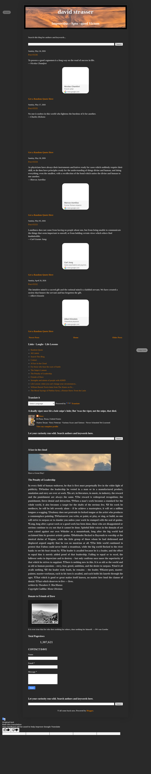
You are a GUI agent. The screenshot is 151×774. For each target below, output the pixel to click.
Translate (73, 403)
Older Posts (117, 337)
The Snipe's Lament (39, 370)
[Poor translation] (15, 730)
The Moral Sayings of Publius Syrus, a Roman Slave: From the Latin (58, 391)
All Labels (35, 353)
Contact (34, 360)
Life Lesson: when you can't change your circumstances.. (53, 384)
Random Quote (37, 350)
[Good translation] (6, 730)
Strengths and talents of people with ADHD (48, 380)
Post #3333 (33, 224)
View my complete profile (47, 426)
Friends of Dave (37, 377)
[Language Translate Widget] (41, 404)
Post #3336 (33, 55)
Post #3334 (33, 162)
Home (75, 337)
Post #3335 (33, 108)
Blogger (90, 711)
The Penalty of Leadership (41, 373)
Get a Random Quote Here (40, 99)
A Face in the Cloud (39, 363)
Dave (41, 416)
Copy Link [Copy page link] (142, 350)
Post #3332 (33, 284)
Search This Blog (38, 357)
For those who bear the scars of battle (46, 367)
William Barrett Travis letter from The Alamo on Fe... (52, 387)
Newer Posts (34, 337)
